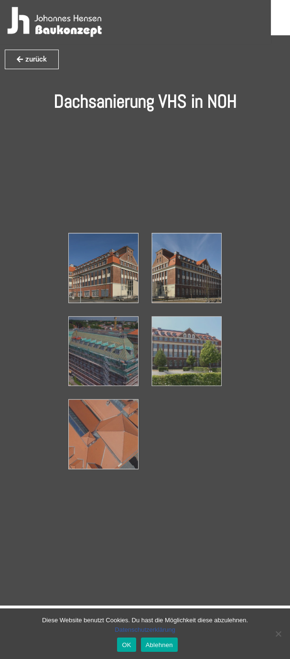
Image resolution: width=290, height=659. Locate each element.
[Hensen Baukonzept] (54, 22)
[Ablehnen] (278, 633)
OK (126, 645)
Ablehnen (159, 645)
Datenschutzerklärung (145, 629)
